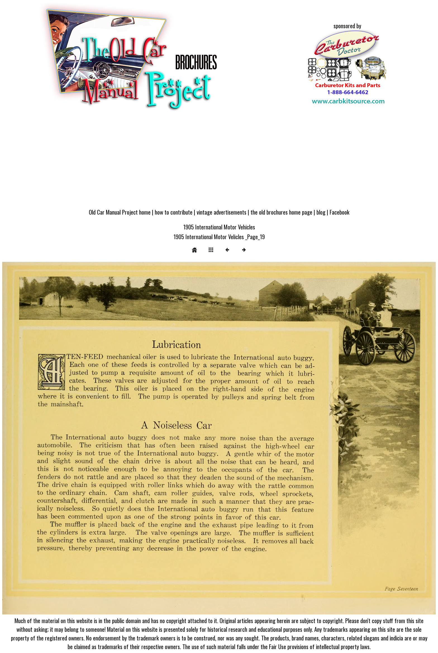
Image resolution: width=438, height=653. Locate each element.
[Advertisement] (219, 163)
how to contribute (173, 212)
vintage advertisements (221, 212)
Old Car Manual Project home (120, 212)
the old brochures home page (281, 212)
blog (320, 212)
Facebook (339, 212)
